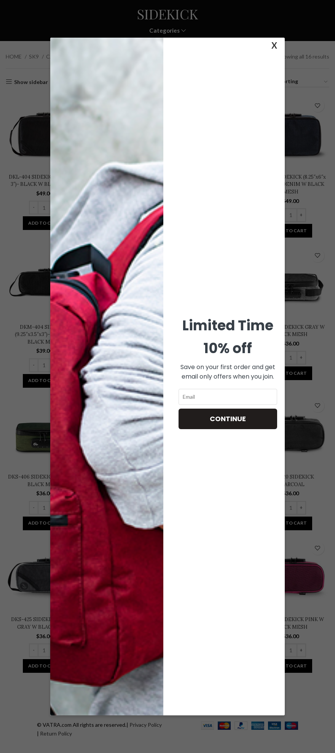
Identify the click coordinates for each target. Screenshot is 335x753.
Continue (228, 418)
